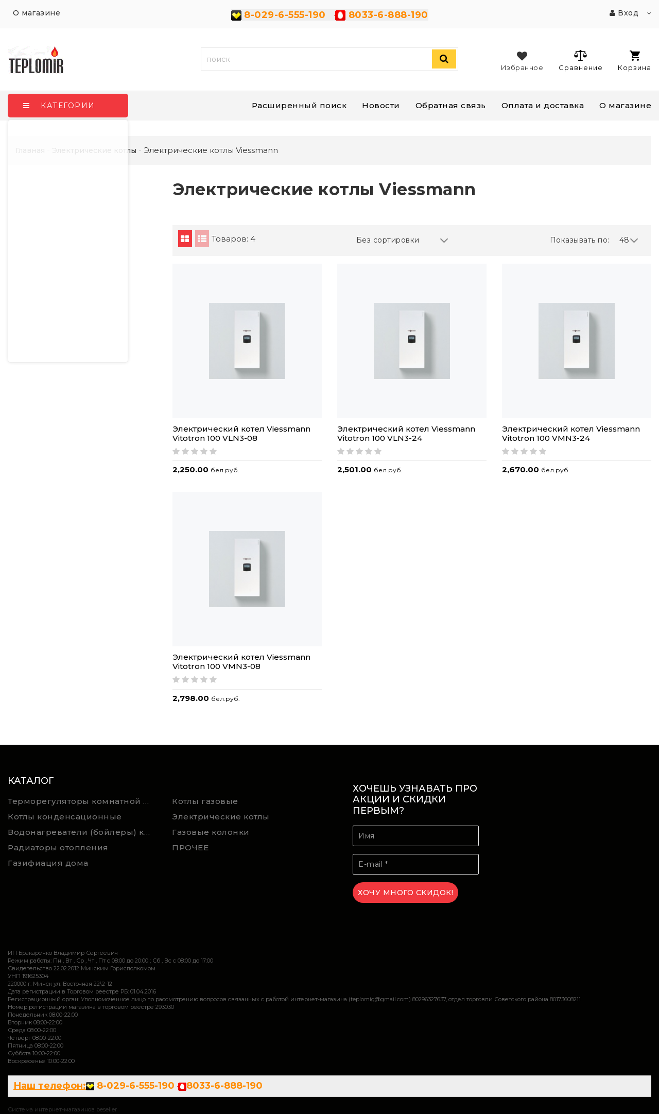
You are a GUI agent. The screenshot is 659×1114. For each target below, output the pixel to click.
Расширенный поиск (299, 105)
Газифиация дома (48, 863)
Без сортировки (402, 240)
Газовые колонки (211, 832)
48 (629, 240)
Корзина (634, 61)
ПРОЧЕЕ (190, 847)
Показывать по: (580, 240)
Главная (30, 150)
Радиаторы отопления (58, 847)
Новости (381, 105)
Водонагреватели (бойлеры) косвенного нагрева (82, 832)
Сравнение (580, 60)
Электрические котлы (221, 816)
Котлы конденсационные (65, 816)
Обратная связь (450, 105)
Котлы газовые (205, 801)
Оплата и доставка (542, 105)
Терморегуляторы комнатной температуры (82, 801)
